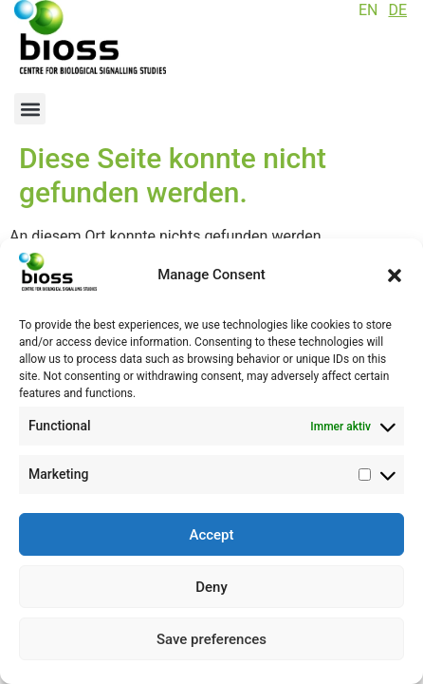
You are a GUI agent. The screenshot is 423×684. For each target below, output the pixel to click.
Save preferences (211, 639)
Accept (211, 534)
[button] (394, 275)
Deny (211, 587)
